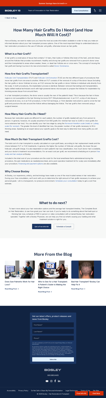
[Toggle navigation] (100, 10)
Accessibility (11, 390)
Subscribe (53, 359)
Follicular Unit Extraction (47, 78)
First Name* (38, 325)
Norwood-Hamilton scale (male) (77, 123)
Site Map (96, 390)
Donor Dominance (61, 66)
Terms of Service (41, 354)
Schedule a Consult (63, 226)
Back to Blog (12, 18)
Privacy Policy (61, 342)
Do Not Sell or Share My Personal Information (47, 390)
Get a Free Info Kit (42, 226)
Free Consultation (81, 11)
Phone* (36, 338)
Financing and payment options (30, 164)
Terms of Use (85, 390)
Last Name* (38, 331)
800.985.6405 (53, 375)
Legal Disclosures (72, 390)
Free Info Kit (81, 393)
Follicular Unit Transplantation (17, 78)
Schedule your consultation (66, 181)
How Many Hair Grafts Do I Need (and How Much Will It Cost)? (53, 32)
